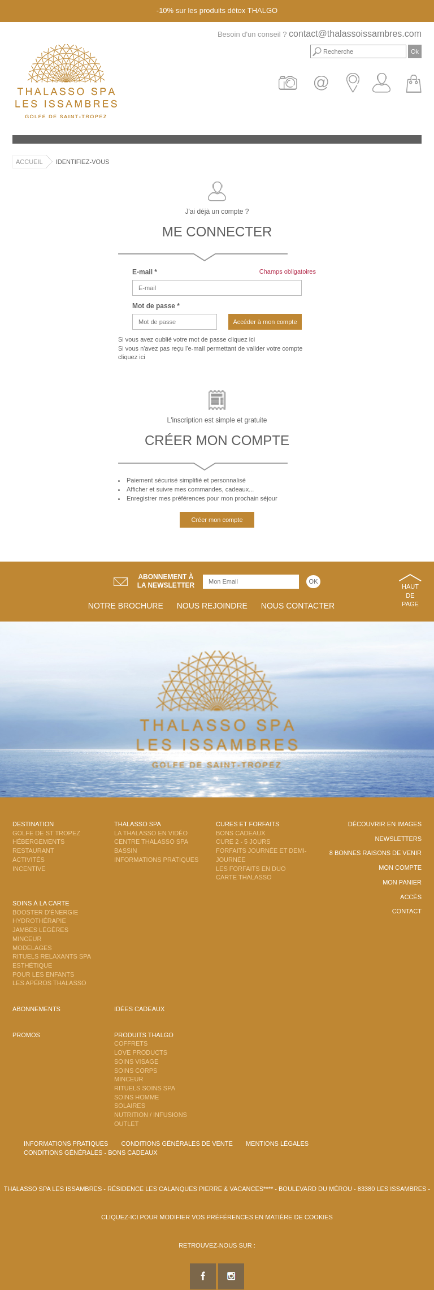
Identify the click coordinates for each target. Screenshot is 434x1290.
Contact (407, 911)
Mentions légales (277, 1143)
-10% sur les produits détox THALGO (217, 10)
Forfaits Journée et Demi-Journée (261, 855)
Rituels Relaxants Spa (51, 956)
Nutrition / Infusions (150, 1114)
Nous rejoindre (212, 605)
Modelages (32, 947)
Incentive (29, 868)
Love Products (140, 1052)
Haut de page (410, 595)
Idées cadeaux (139, 1009)
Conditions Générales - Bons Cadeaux (91, 1152)
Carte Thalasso (244, 877)
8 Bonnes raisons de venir (375, 852)
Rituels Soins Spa (144, 1088)
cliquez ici (241, 339)
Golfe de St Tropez (46, 833)
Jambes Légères (40, 929)
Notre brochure (125, 605)
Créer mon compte (216, 519)
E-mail (144, 272)
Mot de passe (156, 306)
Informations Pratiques (156, 859)
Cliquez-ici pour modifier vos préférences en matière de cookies (217, 1217)
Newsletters (398, 838)
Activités (28, 859)
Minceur (26, 938)
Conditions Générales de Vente (176, 1143)
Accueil (29, 161)
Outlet (126, 1123)
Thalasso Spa (137, 824)
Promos (26, 1035)
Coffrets (130, 1043)
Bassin (125, 850)
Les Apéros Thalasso (49, 983)
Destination (33, 824)
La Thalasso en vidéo (151, 833)
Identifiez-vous (83, 161)
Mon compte (400, 867)
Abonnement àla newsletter (166, 581)
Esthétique (32, 965)
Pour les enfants (43, 974)
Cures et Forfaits (247, 824)
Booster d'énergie (45, 912)
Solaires (129, 1105)
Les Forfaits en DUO (250, 868)
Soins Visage (136, 1061)
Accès (411, 897)
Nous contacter (298, 605)
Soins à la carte (41, 903)
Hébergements (38, 841)
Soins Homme (136, 1097)
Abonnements (36, 1009)
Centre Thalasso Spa (151, 841)
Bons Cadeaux (240, 833)
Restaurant (33, 850)
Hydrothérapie (39, 920)
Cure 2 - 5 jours (243, 841)
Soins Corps (135, 1070)
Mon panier (402, 882)
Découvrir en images (385, 824)
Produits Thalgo (143, 1035)
